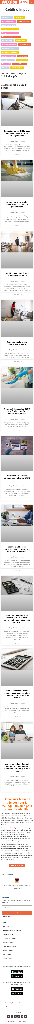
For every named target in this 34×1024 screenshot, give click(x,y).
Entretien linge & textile (8, 21)
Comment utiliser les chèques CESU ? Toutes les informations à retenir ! (17, 549)
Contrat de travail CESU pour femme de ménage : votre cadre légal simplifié (17, 133)
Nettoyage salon (22, 56)
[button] (31, 2)
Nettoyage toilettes (22, 60)
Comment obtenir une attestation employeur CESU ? (17, 478)
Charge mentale (19, 17)
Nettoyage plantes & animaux (9, 52)
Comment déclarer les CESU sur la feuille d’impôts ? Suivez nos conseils (17, 411)
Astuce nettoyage (6, 17)
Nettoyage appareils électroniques (11, 36)
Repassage (5, 67)
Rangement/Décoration (20, 64)
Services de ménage (17, 67)
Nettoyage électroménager (9, 44)
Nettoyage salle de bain (8, 56)
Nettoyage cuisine (21, 40)
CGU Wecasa (21, 1003)
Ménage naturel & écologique (9, 33)
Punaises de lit (6, 64)
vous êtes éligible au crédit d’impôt (18, 828)
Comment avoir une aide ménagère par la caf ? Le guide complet (17, 204)
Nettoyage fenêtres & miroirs (9, 48)
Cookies (25, 1007)
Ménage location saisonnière (9, 29)
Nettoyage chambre (7, 40)
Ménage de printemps (23, 21)
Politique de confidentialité (12, 1007)
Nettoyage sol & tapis (7, 60)
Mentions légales (9, 1003)
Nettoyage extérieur (25, 44)
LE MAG (24, 2)
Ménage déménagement (8, 25)
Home (2, 874)
